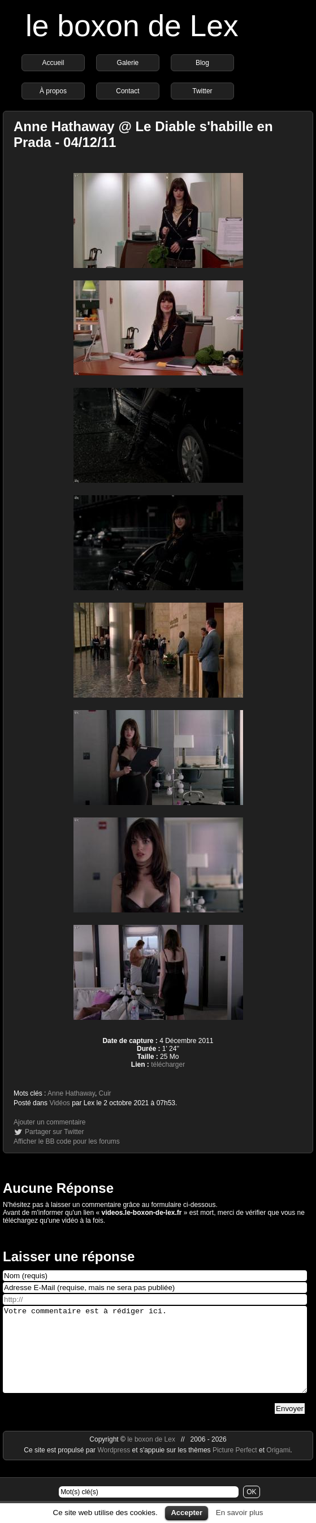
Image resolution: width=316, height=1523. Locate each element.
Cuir (105, 1093)
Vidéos (59, 1103)
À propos (53, 91)
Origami (278, 1467)
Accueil (53, 63)
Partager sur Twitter (54, 1132)
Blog (202, 63)
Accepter (186, 1512)
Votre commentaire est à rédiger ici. (155, 1358)
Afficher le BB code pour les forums (67, 1141)
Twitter (202, 91)
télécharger (168, 1064)
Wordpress (114, 1467)
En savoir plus (239, 1512)
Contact (127, 91)
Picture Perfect (235, 1467)
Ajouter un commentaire (49, 1122)
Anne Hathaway (71, 1093)
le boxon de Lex (132, 25)
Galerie (128, 63)
